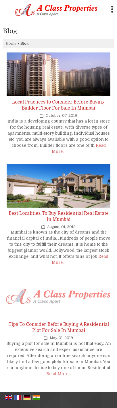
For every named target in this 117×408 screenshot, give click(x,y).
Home (11, 44)
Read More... (58, 373)
